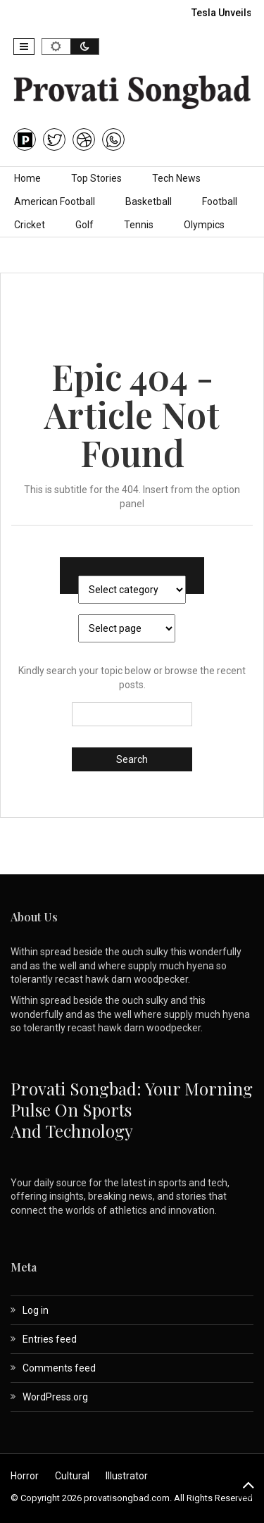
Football (219, 201)
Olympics (204, 224)
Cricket (29, 224)
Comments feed (59, 1368)
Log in (36, 1310)
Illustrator (127, 1475)
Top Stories (96, 178)
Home (27, 178)
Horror (25, 1475)
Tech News (176, 178)
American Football (54, 201)
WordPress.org (55, 1397)
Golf (84, 224)
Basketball (148, 201)
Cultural (72, 1475)
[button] (23, 46)
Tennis (138, 224)
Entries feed (50, 1339)
